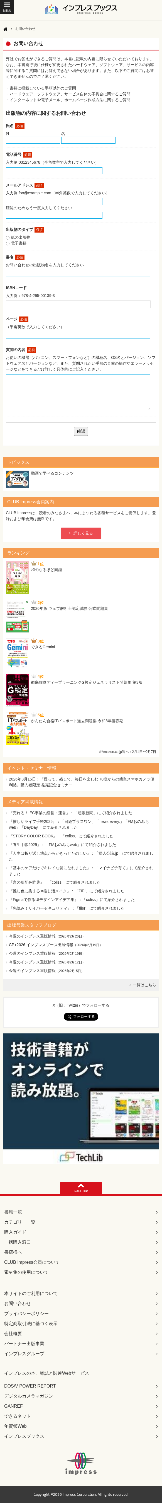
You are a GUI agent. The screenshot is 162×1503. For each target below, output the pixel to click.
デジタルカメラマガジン (28, 1396)
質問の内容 (21, 349)
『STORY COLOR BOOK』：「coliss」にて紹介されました (61, 836)
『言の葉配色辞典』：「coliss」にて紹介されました (54, 882)
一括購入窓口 (17, 1242)
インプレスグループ (24, 1353)
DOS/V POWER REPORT (30, 1386)
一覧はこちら (144, 985)
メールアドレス (25, 185)
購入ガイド (15, 1232)
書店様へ (13, 1252)
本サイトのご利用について (31, 1293)
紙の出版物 (20, 237)
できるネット (17, 1416)
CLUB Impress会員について (32, 1262)
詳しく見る (83, 533)
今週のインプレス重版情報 (32, 936)
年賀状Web (15, 1426)
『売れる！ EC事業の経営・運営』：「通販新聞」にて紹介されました (70, 813)
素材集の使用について (26, 1272)
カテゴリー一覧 (19, 1222)
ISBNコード (16, 288)
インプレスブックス (24, 1436)
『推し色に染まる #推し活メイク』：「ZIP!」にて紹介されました (66, 891)
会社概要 (13, 1333)
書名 (15, 257)
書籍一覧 (13, 1212)
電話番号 (19, 154)
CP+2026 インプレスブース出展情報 (41, 945)
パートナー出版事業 (24, 1343)
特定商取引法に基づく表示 (31, 1323)
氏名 (15, 126)
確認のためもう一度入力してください (39, 208)
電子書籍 (18, 243)
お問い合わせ (17, 1303)
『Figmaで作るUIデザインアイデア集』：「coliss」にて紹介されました (72, 899)
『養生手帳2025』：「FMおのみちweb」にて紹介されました (62, 844)
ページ (17, 319)
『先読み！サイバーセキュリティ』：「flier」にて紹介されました (66, 908)
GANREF (13, 1406)
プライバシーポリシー (26, 1313)
